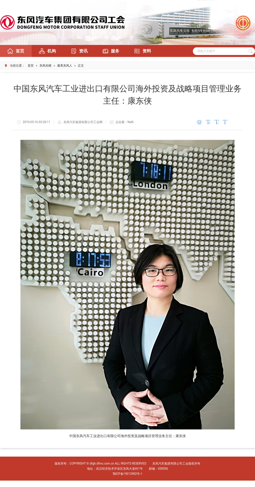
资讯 (78, 51)
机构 (46, 51)
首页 (14, 51)
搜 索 (251, 51)
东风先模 (45, 65)
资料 (141, 51)
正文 (81, 65)
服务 (109, 51)
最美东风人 (64, 65)
